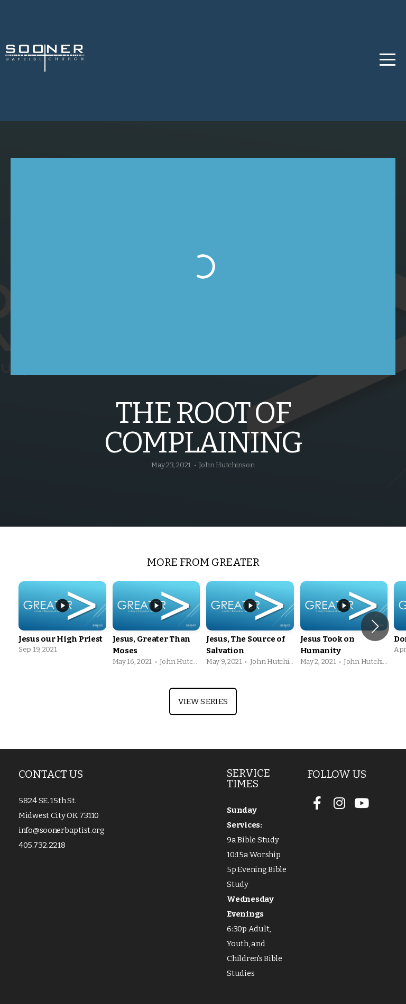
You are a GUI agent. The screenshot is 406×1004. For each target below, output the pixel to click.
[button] (375, 626)
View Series (203, 701)
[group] (62, 620)
